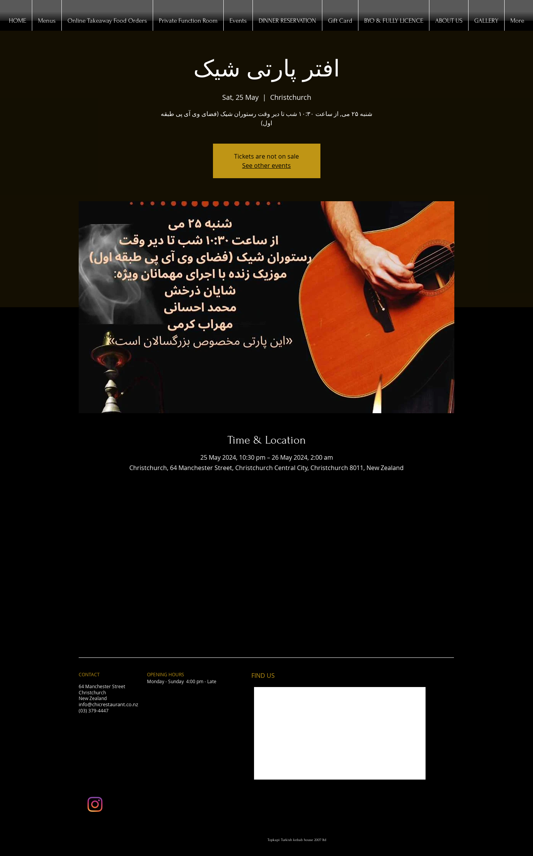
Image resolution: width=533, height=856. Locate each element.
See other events (266, 165)
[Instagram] (94, 804)
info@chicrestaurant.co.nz (108, 704)
